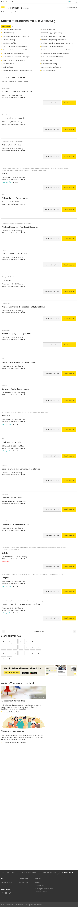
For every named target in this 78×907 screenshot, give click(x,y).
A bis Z (20, 81)
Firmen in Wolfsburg (49, 872)
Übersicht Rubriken (41, 892)
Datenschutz (10, 905)
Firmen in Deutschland (8, 872)
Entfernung (12, 81)
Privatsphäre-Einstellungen (33, 905)
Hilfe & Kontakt (23, 882)
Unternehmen (39, 885)
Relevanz (4, 81)
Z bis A (26, 81)
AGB (2, 905)
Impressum (19, 905)
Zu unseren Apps (6, 882)
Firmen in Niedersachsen (29, 872)
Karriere (37, 882)
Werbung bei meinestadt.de (44, 889)
